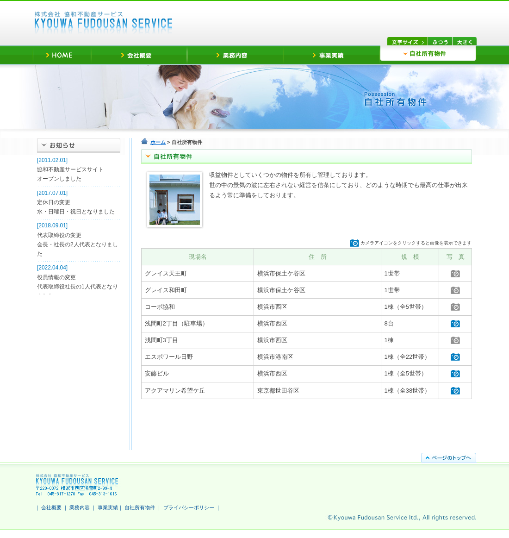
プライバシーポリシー (188, 507)
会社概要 (51, 507)
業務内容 (79, 507)
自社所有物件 (139, 507)
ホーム (158, 142)
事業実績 (108, 507)
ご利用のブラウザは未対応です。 (78, 225)
